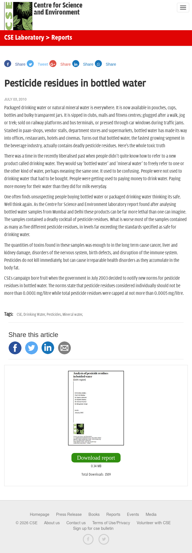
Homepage (39, 514)
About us (52, 523)
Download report (96, 458)
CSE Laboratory (24, 38)
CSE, (20, 314)
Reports (113, 514)
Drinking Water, (35, 314)
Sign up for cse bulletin (93, 528)
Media (151, 514)
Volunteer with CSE (154, 523)
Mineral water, (73, 314)
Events (133, 514)
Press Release (69, 514)
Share (14, 64)
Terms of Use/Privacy (111, 523)
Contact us (76, 523)
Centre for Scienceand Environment (58, 8)
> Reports (58, 38)
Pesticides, (55, 314)
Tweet (37, 64)
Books (94, 514)
